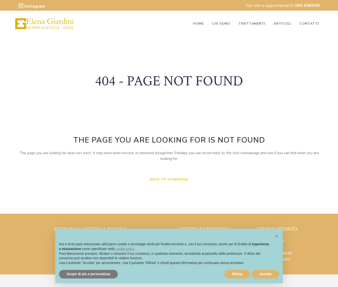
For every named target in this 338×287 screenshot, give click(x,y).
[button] (276, 236)
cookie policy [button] (125, 249)
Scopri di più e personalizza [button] (88, 274)
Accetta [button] (265, 274)
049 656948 (307, 5)
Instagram (31, 6)
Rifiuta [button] (237, 274)
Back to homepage (169, 179)
